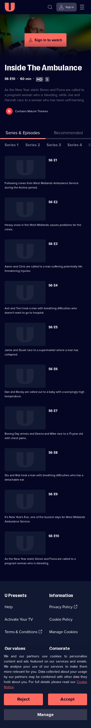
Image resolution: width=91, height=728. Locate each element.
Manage (45, 717)
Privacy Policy (61, 607)
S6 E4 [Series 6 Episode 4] (53, 285)
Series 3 (54, 145)
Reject (23, 701)
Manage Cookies (63, 632)
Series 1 (11, 145)
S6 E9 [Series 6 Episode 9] (53, 494)
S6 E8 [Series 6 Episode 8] (53, 452)
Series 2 (32, 145)
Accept (67, 701)
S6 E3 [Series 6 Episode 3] (53, 243)
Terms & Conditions (21, 632)
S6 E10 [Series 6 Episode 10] (54, 536)
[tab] (68, 134)
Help (9, 607)
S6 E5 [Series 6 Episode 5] (53, 327)
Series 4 (74, 145)
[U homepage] (10, 7)
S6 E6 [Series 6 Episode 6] (53, 369)
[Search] (50, 7)
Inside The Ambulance (43, 67)
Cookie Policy (61, 619)
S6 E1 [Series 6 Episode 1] (53, 160)
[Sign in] (66, 7)
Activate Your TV (19, 619)
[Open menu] (82, 7)
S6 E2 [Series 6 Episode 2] (53, 202)
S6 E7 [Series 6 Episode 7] (53, 410)
